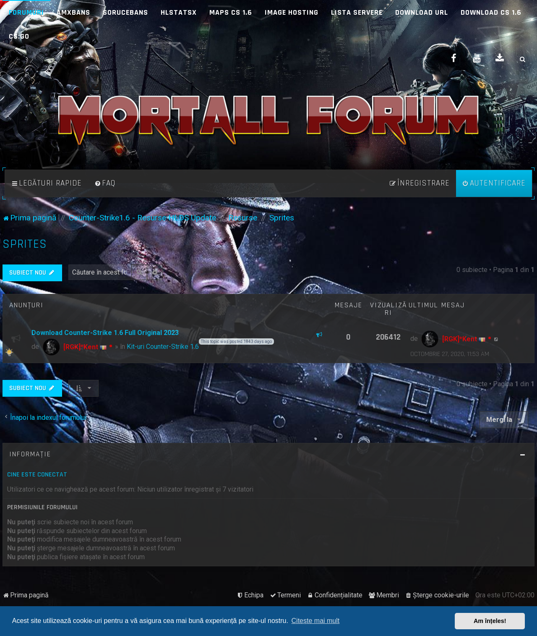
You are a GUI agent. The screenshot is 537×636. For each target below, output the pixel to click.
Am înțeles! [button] (490, 621)
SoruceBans (125, 12)
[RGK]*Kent (80, 347)
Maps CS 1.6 (230, 12)
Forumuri (26, 12)
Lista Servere (357, 12)
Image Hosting (291, 12)
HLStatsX (179, 12)
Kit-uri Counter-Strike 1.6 (163, 347)
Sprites (25, 244)
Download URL (421, 12)
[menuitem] (105, 183)
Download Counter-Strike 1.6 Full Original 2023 (105, 333)
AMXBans (73, 12)
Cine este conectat (37, 474)
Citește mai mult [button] (316, 620)
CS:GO (19, 36)
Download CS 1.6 (491, 12)
